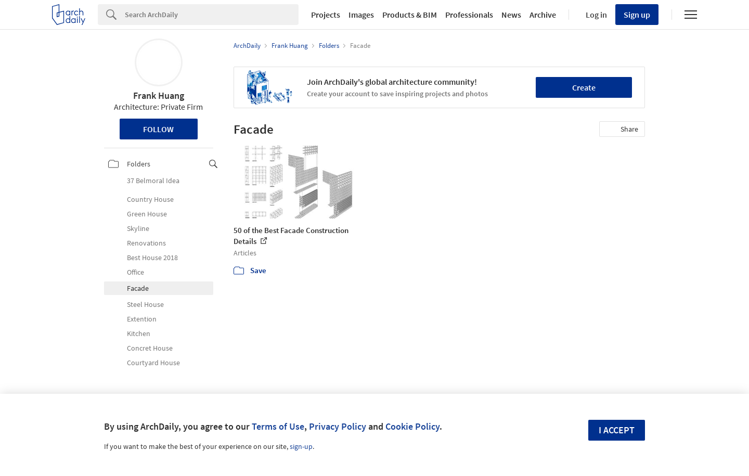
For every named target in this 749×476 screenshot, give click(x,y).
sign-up (301, 446)
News (511, 14)
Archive (543, 14)
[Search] (212, 14)
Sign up (637, 14)
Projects (325, 14)
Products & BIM (409, 14)
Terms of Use (278, 426)
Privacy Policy (337, 426)
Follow (158, 129)
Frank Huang (158, 95)
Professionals (469, 14)
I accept (617, 430)
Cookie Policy (412, 426)
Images (361, 14)
